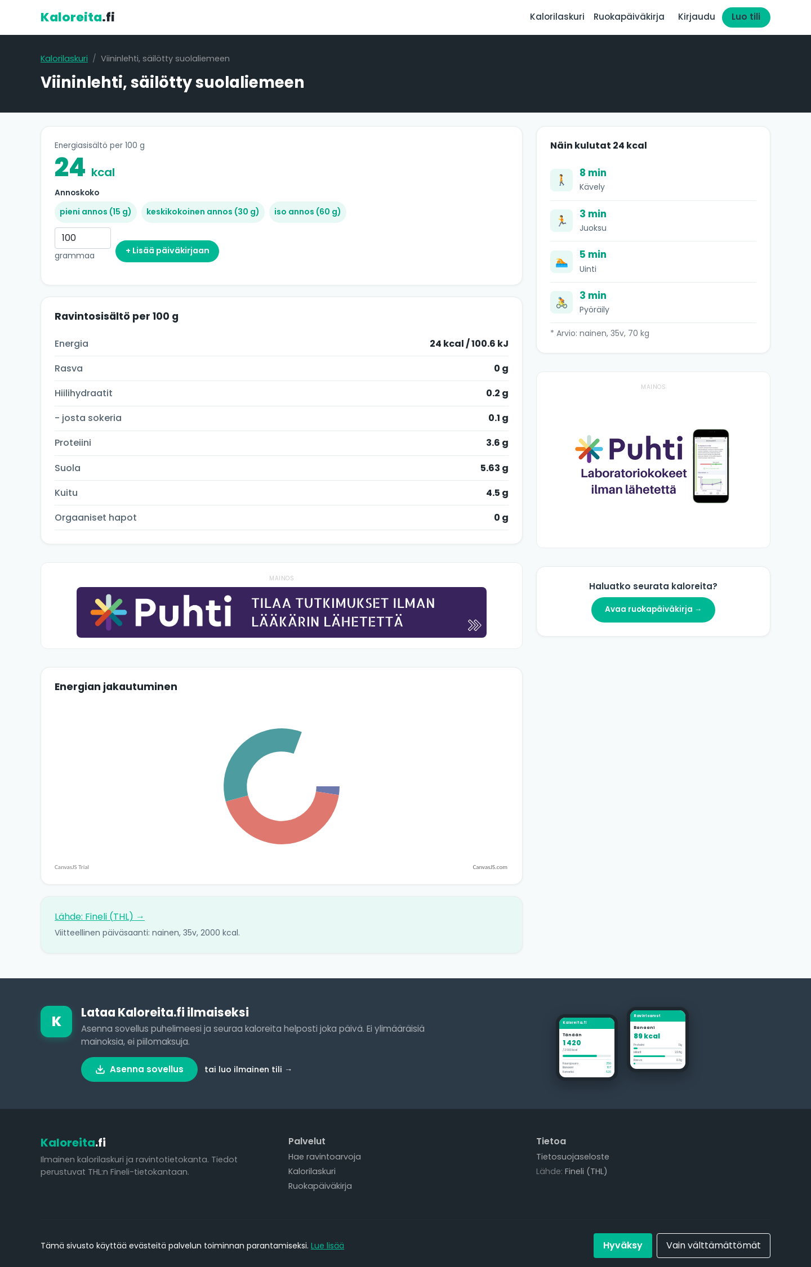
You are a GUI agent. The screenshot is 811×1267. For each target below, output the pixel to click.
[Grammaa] (83, 238)
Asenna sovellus (139, 1069)
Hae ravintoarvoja (324, 1156)
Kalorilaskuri (557, 17)
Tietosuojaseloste (572, 1156)
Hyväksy (623, 1245)
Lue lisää (327, 1245)
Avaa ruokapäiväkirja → (653, 609)
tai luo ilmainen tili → (248, 1069)
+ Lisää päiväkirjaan (168, 250)
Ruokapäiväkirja (629, 17)
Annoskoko (77, 192)
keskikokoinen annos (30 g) (203, 211)
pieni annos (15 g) (96, 211)
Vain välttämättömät (713, 1245)
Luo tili (746, 17)
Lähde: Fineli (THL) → (100, 916)
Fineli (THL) (586, 1171)
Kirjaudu (696, 17)
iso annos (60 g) (307, 211)
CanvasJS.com (490, 867)
